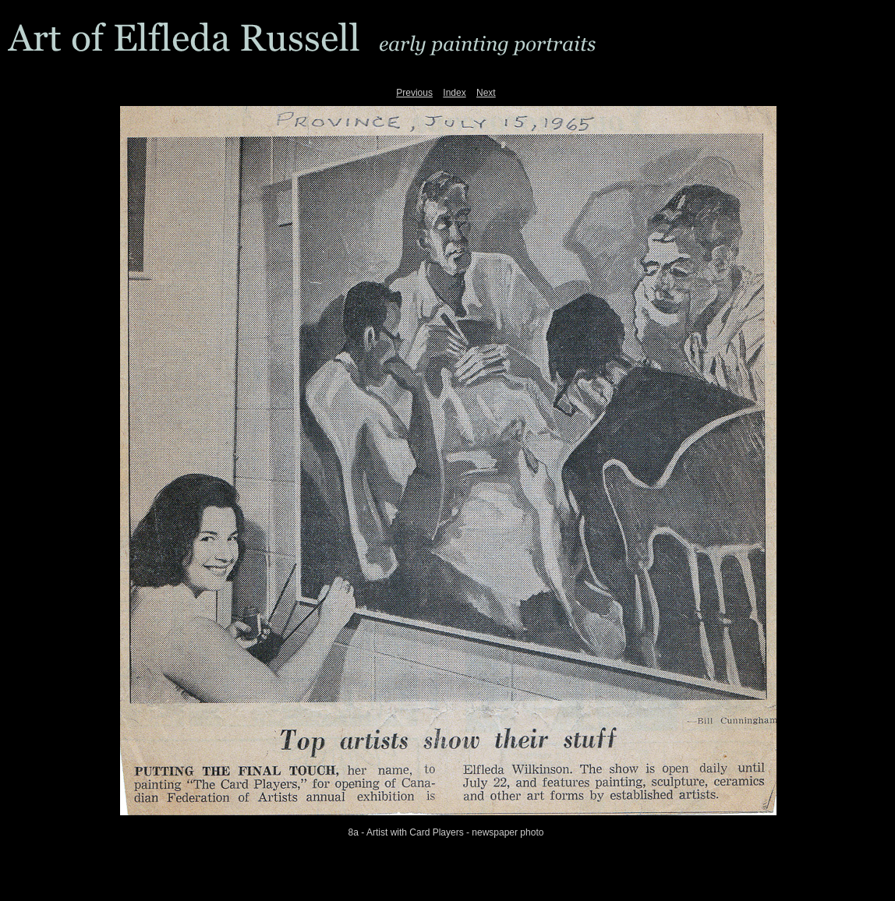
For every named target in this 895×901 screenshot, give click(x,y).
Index (454, 92)
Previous (414, 92)
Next (486, 92)
